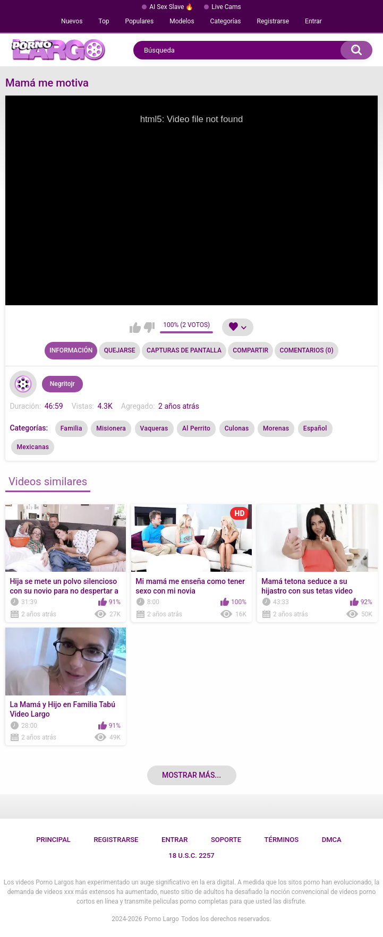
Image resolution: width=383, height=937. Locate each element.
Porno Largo (161, 919)
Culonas (237, 428)
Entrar (313, 21)
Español (315, 428)
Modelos (181, 21)
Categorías (225, 21)
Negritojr (62, 384)
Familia (71, 428)
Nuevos (71, 21)
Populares (139, 21)
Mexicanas (32, 447)
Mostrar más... (191, 775)
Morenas (276, 428)
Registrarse (273, 21)
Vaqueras (154, 428)
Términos (282, 840)
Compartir (250, 350)
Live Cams (226, 7)
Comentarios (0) (307, 350)
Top (103, 21)
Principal (53, 840)
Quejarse (119, 350)
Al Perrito (196, 428)
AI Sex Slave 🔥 (171, 7)
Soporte (226, 840)
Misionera (111, 428)
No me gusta (149, 327)
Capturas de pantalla (184, 350)
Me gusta (135, 327)
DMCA (332, 840)
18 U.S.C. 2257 (191, 855)
